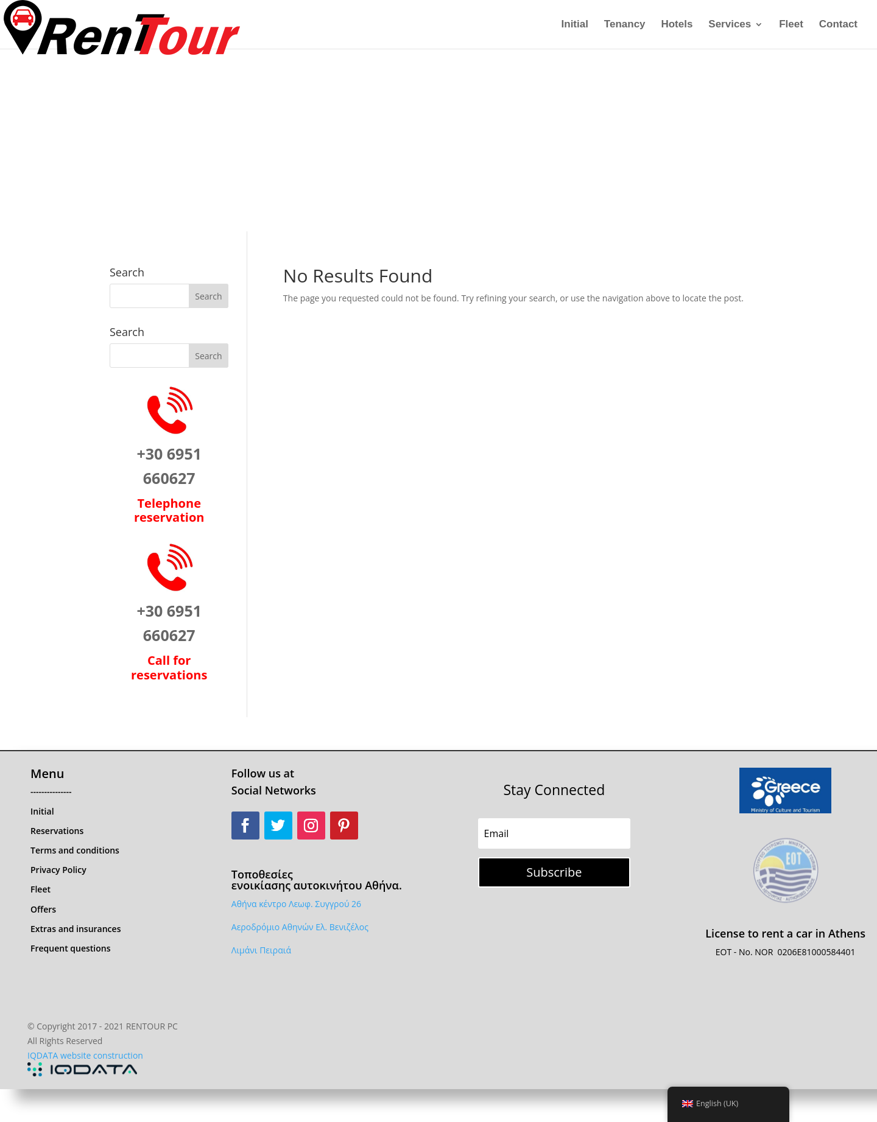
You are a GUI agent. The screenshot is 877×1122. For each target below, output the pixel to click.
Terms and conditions (74, 850)
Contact (838, 25)
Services (729, 25)
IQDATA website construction (85, 1055)
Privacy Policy (58, 869)
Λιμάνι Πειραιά (261, 950)
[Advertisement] (438, 140)
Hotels (676, 25)
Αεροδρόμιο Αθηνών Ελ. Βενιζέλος (299, 927)
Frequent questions (70, 948)
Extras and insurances (75, 928)
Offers (43, 909)
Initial (575, 25)
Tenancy (625, 25)
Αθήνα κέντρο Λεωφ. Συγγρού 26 (296, 904)
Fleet (791, 25)
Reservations (56, 830)
